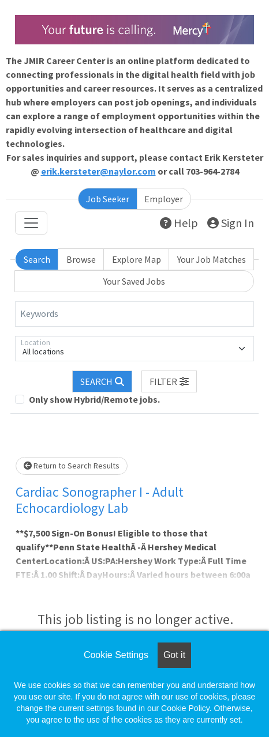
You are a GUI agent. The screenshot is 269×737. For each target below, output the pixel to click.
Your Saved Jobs (134, 281)
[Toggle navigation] (31, 223)
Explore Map (136, 259)
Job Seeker (107, 199)
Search (37, 259)
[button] (169, 381)
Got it (174, 655)
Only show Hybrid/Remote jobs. (94, 399)
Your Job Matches (211, 259)
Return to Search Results (71, 465)
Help (179, 223)
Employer (163, 199)
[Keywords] (134, 314)
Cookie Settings (116, 655)
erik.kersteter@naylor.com (98, 171)
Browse (81, 259)
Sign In (230, 223)
